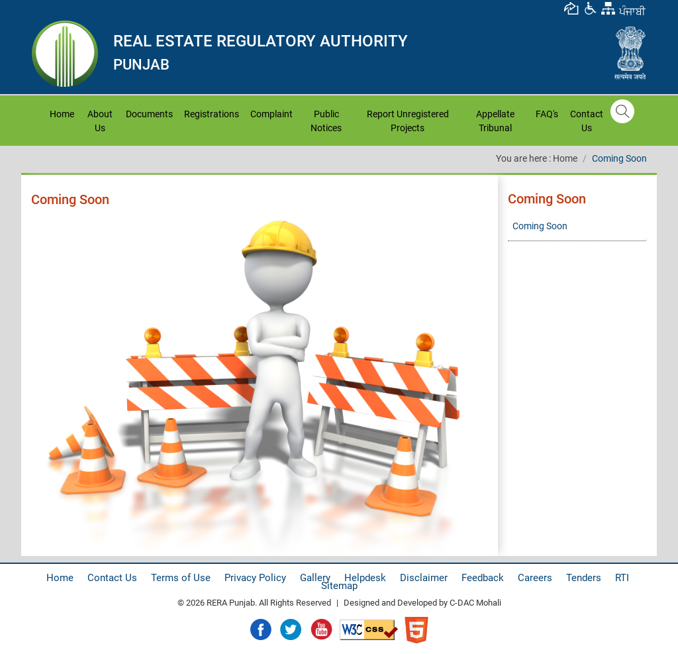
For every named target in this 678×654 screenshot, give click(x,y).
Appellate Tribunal (495, 121)
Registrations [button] (211, 114)
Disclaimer (424, 578)
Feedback (482, 578)
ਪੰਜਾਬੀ (632, 11)
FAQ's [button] (547, 114)
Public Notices (326, 121)
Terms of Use (181, 578)
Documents (149, 114)
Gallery (315, 578)
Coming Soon (619, 158)
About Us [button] (100, 121)
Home (63, 113)
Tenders (583, 578)
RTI (622, 578)
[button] (590, 7)
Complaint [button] (271, 114)
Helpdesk (365, 578)
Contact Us (586, 121)
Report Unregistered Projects (408, 121)
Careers (535, 578)
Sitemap (339, 586)
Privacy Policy (255, 578)
